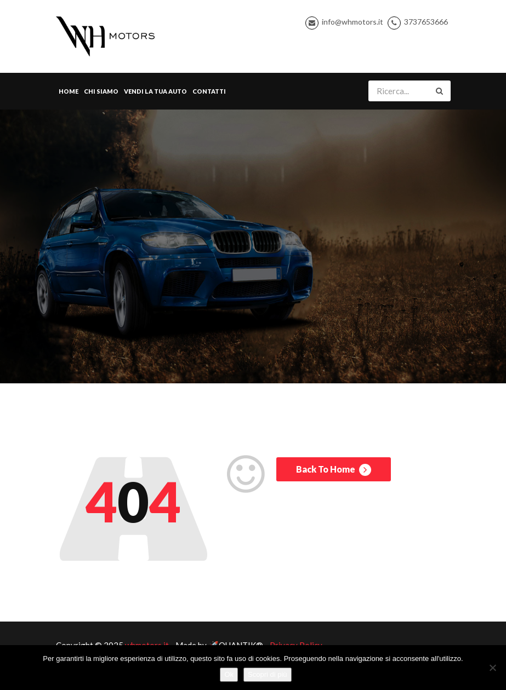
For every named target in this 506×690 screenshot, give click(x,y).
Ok (229, 674)
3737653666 (426, 21)
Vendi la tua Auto (155, 91)
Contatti (209, 91)
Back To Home (333, 470)
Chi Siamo (101, 91)
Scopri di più (267, 674)
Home (68, 91)
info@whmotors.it (352, 21)
